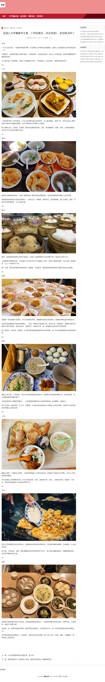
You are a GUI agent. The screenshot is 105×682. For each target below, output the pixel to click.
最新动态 (31, 16)
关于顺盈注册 (13, 16)
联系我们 (40, 16)
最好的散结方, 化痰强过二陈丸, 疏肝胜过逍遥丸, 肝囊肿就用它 (30, 659)
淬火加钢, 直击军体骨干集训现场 (89, 31)
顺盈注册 (12, 28)
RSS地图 (58, 676)
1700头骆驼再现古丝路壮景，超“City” (21, 655)
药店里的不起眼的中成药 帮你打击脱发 (91, 36)
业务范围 (23, 16)
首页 (4, 16)
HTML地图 (64, 676)
